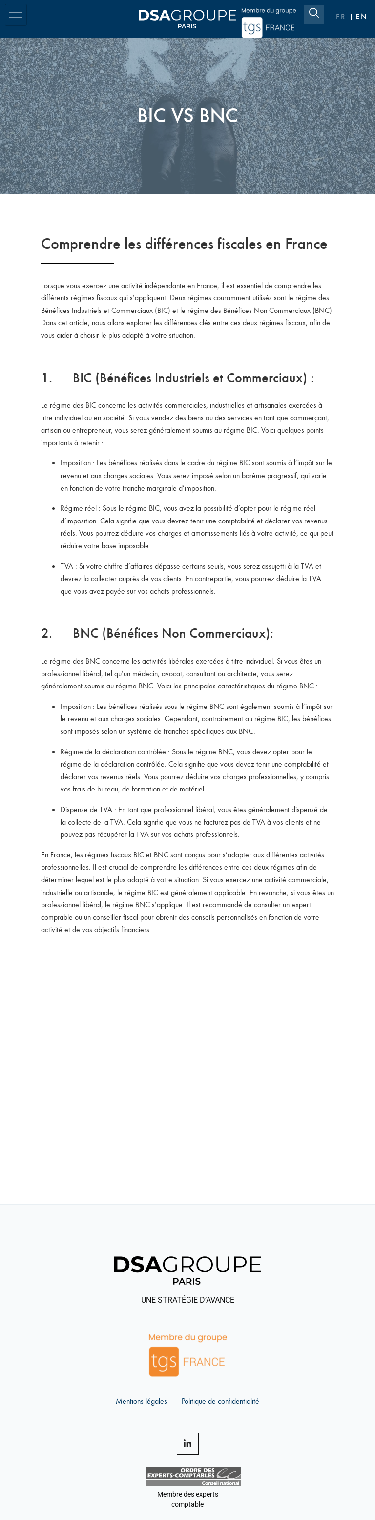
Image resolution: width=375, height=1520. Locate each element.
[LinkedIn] (188, 1444)
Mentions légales (141, 1401)
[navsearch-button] (314, 14)
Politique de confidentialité (220, 1401)
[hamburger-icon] (16, 15)
